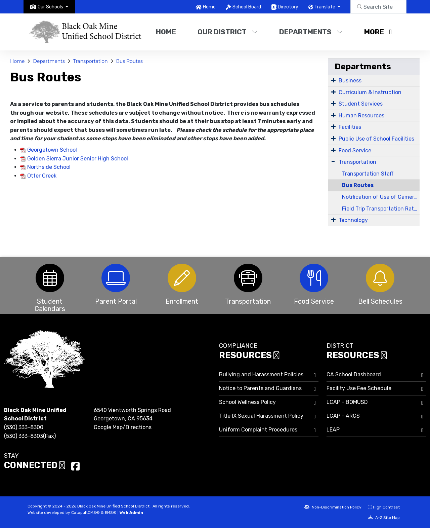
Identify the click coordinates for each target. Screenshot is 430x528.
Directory (288, 7)
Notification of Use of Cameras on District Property (381, 197)
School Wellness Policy (247, 402)
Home (209, 7)
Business (350, 80)
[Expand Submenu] (333, 80)
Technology (353, 220)
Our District (228, 32)
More (378, 32)
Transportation (90, 61)
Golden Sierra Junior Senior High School (77, 158)
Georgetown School (52, 150)
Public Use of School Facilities (376, 139)
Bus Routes (129, 61)
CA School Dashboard (354, 374)
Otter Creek (41, 176)
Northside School (49, 167)
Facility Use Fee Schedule (359, 388)
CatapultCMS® (85, 512)
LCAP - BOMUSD (347, 402)
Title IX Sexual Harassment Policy (261, 416)
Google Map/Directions (123, 427)
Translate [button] (325, 7)
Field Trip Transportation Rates (381, 208)
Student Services (361, 104)
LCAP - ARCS (343, 416)
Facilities (350, 127)
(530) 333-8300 (23, 427)
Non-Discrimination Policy (332, 507)
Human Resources (361, 115)
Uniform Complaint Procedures (258, 429)
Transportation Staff (367, 174)
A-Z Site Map (384, 517)
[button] (53, 7)
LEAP (333, 429)
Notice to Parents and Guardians (260, 388)
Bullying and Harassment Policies (261, 374)
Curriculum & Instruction (370, 92)
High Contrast (386, 507)
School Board (246, 7)
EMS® (111, 512)
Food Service (355, 150)
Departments (311, 32)
